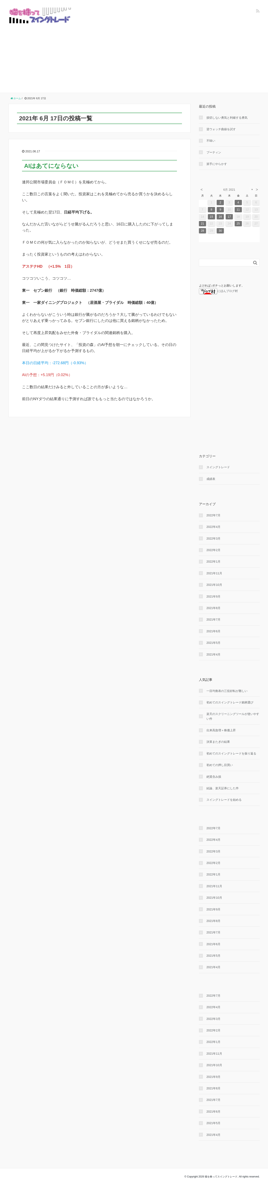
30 (220, 230)
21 (202, 223)
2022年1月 (213, 561)
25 (238, 223)
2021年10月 (214, 584)
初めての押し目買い (219, 765)
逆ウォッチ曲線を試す (221, 129)
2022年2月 (213, 550)
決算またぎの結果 (218, 741)
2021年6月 (213, 631)
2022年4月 (213, 526)
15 (211, 216)
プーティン (213, 152)
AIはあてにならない (51, 166)
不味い (210, 140)
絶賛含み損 (213, 776)
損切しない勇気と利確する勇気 (226, 117)
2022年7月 (213, 515)
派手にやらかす (216, 164)
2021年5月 (213, 642)
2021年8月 (213, 608)
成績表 (210, 479)
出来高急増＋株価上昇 (221, 730)
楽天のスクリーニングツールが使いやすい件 (232, 716)
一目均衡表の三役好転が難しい (226, 691)
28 (202, 230)
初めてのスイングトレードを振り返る (231, 753)
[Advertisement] (134, 54)
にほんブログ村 (218, 291)
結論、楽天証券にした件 (222, 788)
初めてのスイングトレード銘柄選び (229, 702)
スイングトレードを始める (224, 799)
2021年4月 (213, 654)
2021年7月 (213, 619)
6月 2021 (229, 189)
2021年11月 (214, 573)
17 (229, 216)
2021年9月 (213, 596)
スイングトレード (218, 467)
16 (220, 216)
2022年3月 (213, 538)
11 (238, 209)
